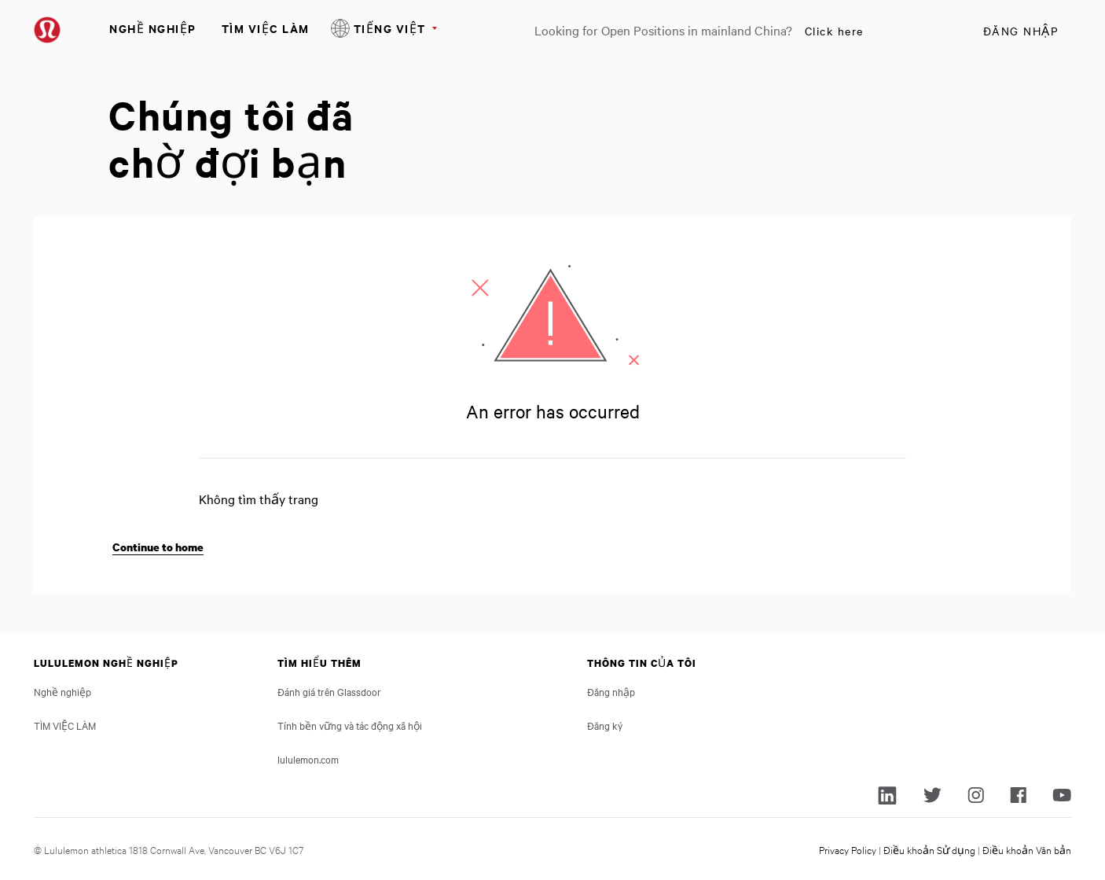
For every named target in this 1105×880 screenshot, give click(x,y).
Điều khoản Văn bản (1026, 849)
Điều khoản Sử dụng (929, 849)
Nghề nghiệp (152, 28)
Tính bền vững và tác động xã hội (349, 725)
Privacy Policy (847, 849)
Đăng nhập (1021, 31)
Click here (834, 31)
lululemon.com (308, 759)
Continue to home (158, 546)
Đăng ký (604, 725)
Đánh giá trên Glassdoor (329, 691)
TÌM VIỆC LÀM (266, 28)
